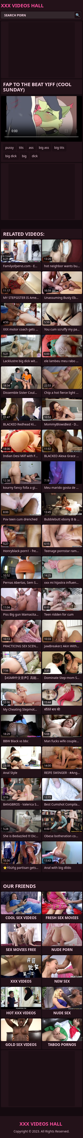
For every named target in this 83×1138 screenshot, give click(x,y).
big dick (11, 156)
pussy (9, 147)
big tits (59, 147)
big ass (44, 147)
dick (35, 156)
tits (21, 147)
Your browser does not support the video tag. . (41, 119)
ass (31, 147)
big (24, 156)
